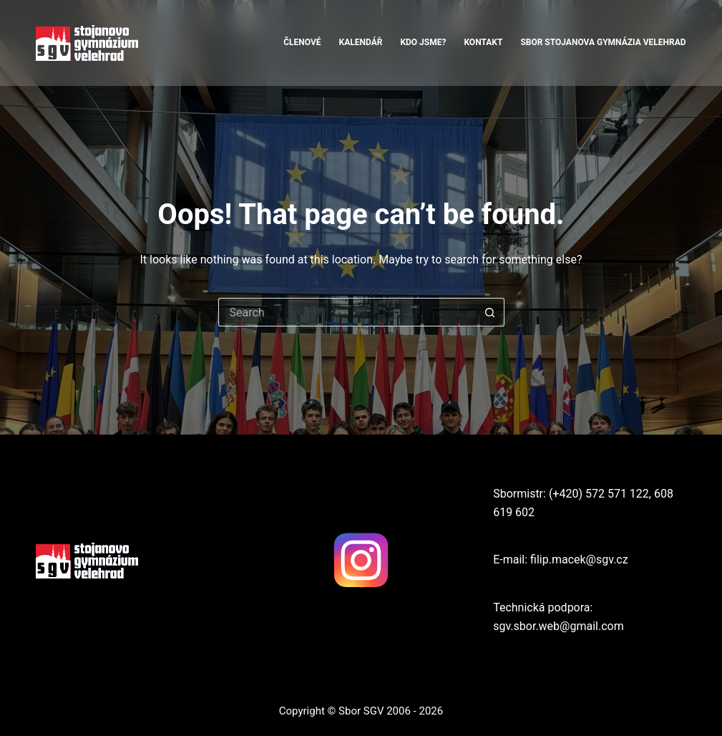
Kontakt (483, 42)
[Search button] (490, 312)
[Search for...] (347, 312)
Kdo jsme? (423, 42)
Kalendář (361, 42)
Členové (302, 42)
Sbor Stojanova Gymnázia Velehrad (603, 42)
